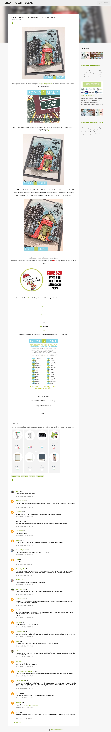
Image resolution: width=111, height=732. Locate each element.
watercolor (40, 476)
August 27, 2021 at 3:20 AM (24, 718)
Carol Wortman (20, 680)
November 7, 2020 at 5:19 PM (24, 636)
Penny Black (24, 476)
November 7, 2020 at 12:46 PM (24, 594)
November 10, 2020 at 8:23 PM (24, 688)
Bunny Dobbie (20, 589)
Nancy (43, 311)
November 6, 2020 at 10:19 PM (24, 545)
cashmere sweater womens (24, 716)
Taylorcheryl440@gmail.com (24, 671)
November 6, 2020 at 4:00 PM (24, 507)
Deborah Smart (20, 500)
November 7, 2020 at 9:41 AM (24, 575)
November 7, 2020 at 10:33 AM (25, 584)
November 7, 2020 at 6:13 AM (24, 554)
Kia (43, 318)
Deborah (43, 314)
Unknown (18, 702)
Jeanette (18, 622)
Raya (17, 559)
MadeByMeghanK (21, 549)
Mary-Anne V (19, 661)
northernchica (20, 598)
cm (17, 609)
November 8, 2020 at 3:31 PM (24, 657)
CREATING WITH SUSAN (19, 2)
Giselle (18, 540)
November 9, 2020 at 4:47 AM (24, 676)
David (17, 712)
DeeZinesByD (19, 579)
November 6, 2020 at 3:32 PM (24, 496)
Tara (43, 307)
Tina (17, 650)
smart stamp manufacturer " (31, 705)
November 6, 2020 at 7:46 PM (24, 535)
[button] (12, 23)
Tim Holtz (32, 476)
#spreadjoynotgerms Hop (87, 95)
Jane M (18, 693)
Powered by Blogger (55, 729)
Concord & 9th (16, 476)
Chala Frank (19, 530)
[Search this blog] (101, 3)
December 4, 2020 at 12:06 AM (24, 707)
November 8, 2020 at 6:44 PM (24, 666)
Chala (29, 297)
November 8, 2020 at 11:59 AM (25, 646)
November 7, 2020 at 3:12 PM (24, 605)
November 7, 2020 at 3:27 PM (24, 627)
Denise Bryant (20, 569)
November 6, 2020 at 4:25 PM (24, 516)
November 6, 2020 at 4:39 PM (24, 526)
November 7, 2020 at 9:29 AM (24, 564)
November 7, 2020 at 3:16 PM (24, 617)
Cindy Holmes (20, 631)
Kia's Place (19, 511)
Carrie (17, 641)
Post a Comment (16, 722)
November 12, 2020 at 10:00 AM (25, 698)
